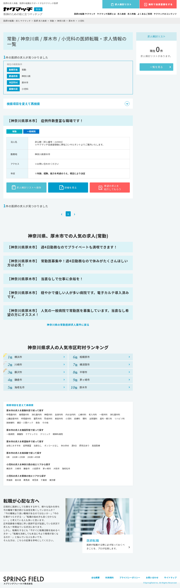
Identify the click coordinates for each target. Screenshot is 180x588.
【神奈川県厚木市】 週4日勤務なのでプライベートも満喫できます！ (62, 247)
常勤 (52, 20)
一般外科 (103, 414)
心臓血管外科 (12, 418)
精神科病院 (58, 434)
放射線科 (10, 422)
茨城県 (9, 479)
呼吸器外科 (26, 418)
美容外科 (59, 418)
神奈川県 (61, 20)
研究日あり (84, 445)
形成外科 (48, 418)
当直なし (38, 445)
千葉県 (44, 479)
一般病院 (10, 434)
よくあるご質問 (145, 13)
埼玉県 (35, 479)
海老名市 (66, 468)
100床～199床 (18, 457)
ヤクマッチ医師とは (106, 13)
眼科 (85, 418)
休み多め (65, 445)
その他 (45, 422)
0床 (8, 457)
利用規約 (109, 577)
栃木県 (18, 479)
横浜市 (9, 468)
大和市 (56, 468)
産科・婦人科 (106, 418)
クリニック (45, 434)
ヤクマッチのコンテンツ (165, 13)
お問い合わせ (152, 577)
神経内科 (48, 414)
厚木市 (72, 20)
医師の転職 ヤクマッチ (84, 13)
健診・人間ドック (25, 422)
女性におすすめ (13, 445)
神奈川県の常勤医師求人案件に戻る (68, 324)
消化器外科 (115, 414)
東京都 (52, 479)
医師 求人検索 (40, 20)
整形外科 (38, 418)
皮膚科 (77, 418)
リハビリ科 (119, 418)
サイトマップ (170, 577)
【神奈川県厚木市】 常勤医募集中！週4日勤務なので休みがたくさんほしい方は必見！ (67, 262)
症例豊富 (27, 445)
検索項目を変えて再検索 (20, 405)
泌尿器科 (93, 418)
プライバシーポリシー (129, 577)
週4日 (74, 445)
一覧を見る (156, 67)
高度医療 (96, 445)
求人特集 (131, 13)
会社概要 (95, 577)
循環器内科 (24, 414)
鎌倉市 (27, 468)
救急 (38, 422)
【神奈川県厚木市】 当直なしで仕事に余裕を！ (45, 278)
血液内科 (59, 414)
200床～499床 (33, 457)
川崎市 (18, 468)
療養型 (20, 434)
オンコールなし (51, 445)
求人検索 (122, 13)
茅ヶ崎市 (47, 468)
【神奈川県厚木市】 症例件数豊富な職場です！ (45, 120)
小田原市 (36, 468)
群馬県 (27, 479)
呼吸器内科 (11, 414)
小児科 (69, 418)
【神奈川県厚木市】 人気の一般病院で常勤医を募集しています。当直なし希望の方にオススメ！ (68, 312)
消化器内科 (37, 414)
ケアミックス (32, 434)
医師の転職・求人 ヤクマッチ (17, 20)
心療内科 (82, 414)
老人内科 (93, 414)
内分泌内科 (71, 414)
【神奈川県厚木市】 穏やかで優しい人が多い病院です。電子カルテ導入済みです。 (68, 294)
